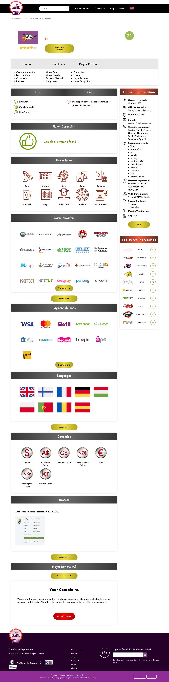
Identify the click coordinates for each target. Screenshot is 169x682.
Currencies (79, 72)
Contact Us (75, 665)
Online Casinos (82, 8)
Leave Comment (64, 576)
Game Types (52, 72)
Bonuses (100, 8)
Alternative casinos (59, 48)
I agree (151, 676)
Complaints (21, 78)
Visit (139, 224)
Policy (73, 669)
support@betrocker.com (139, 122)
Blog (112, 8)
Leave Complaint (82, 81)
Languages (51, 81)
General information (26, 72)
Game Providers (53, 75)
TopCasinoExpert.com (21, 653)
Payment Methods (55, 78)
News (121, 8)
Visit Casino (64, 298)
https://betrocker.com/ (140, 110)
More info (140, 676)
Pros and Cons (23, 75)
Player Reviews (81, 78)
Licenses (77, 75)
